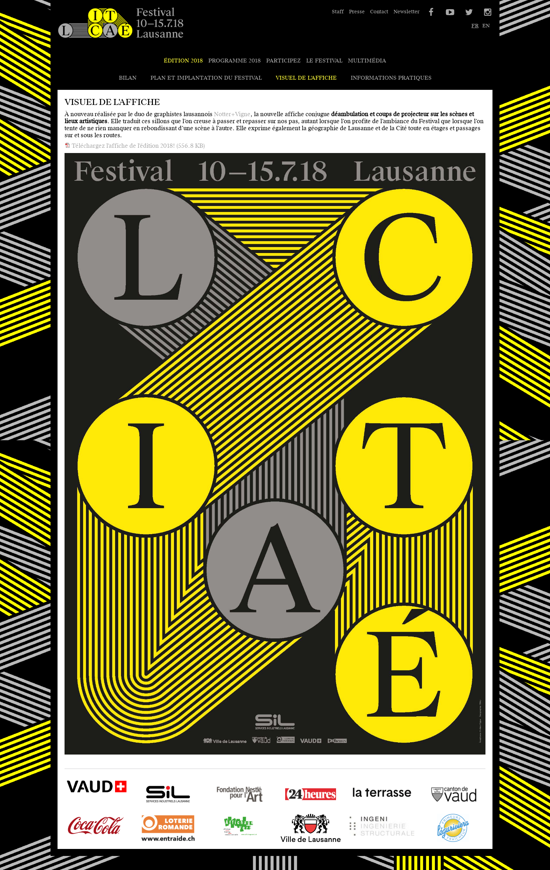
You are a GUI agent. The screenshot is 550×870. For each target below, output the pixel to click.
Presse (357, 11)
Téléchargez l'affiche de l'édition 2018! (137, 146)
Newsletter (407, 11)
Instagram (487, 12)
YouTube (449, 12)
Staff (338, 11)
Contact (379, 11)
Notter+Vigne (232, 114)
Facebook (430, 12)
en (486, 25)
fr (474, 25)
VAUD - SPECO (86, 802)
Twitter (468, 12)
